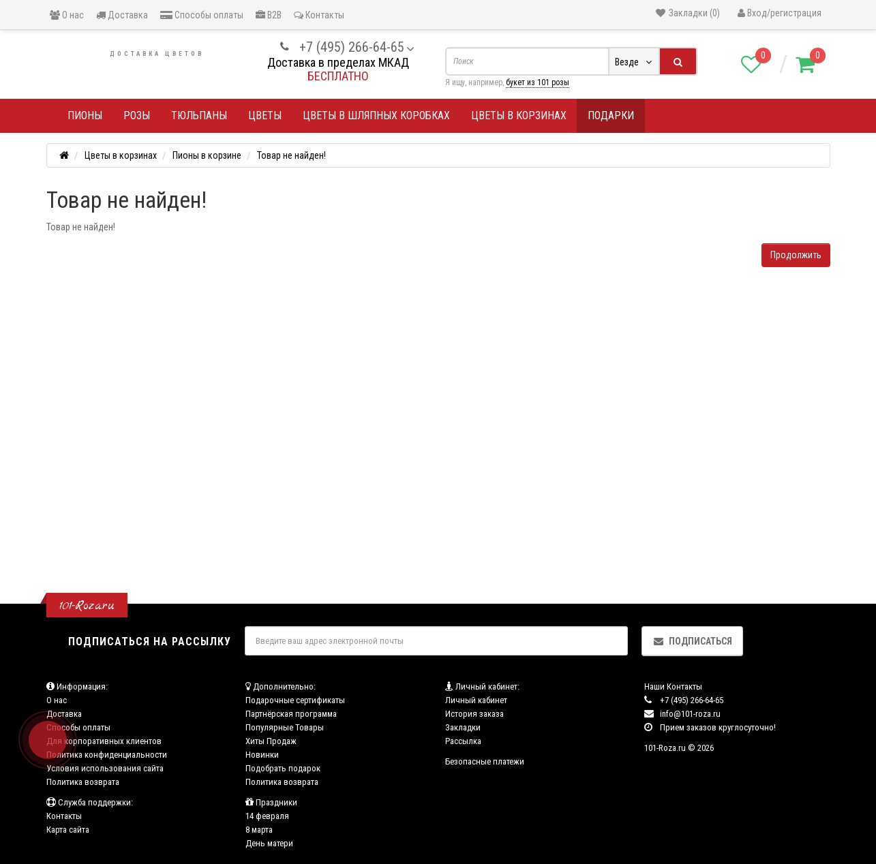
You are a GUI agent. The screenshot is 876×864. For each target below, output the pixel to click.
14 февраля (267, 816)
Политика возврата (82, 782)
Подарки (611, 115)
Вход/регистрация (779, 12)
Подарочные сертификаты (295, 700)
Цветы (265, 115)
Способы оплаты (201, 15)
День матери (269, 843)
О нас (67, 15)
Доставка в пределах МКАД (338, 62)
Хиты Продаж (271, 741)
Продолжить (795, 254)
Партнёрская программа (291, 714)
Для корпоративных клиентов (104, 741)
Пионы (84, 115)
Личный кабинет (476, 700)
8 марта (259, 829)
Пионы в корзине (206, 155)
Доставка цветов (157, 53)
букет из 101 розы (537, 82)
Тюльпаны (199, 115)
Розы (136, 115)
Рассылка (463, 741)
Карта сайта (67, 829)
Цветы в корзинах (519, 115)
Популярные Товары (284, 727)
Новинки (262, 755)
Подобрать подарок (282, 768)
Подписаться (692, 641)
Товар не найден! (291, 155)
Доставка (122, 15)
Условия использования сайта (105, 768)
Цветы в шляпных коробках (376, 115)
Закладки (463, 727)
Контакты (319, 15)
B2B (269, 15)
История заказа (474, 714)
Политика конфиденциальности (106, 755)
